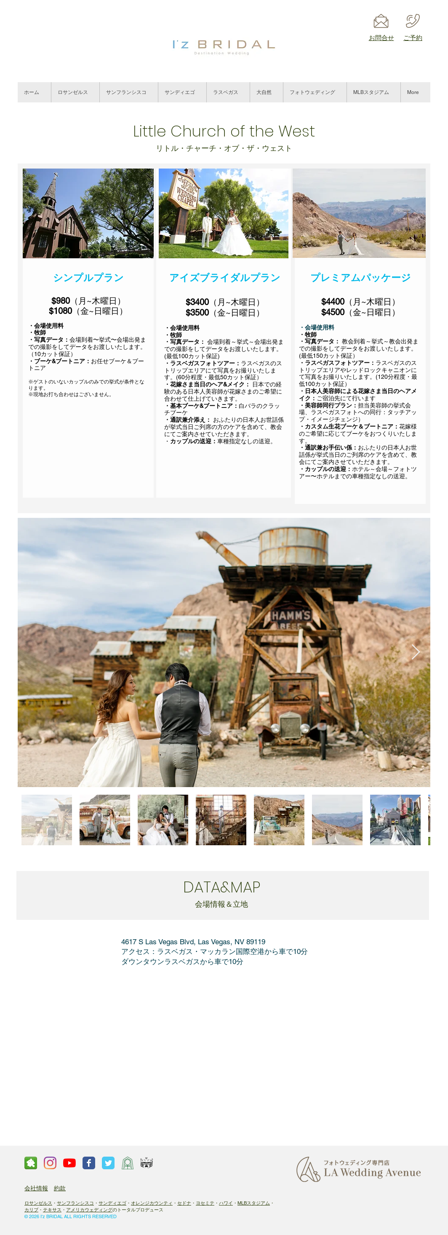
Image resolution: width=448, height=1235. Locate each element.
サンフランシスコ (75, 1203)
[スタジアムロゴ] (147, 1163)
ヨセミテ (205, 1203)
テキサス (52, 1210)
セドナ (184, 1203)
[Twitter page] (108, 1163)
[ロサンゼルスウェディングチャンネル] (69, 1163)
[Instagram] (50, 1163)
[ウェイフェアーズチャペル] (127, 1163)
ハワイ (226, 1203)
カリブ (31, 1210)
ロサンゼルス (38, 1203)
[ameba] (30, 1163)
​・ (175, 1203)
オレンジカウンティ (152, 1203)
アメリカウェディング (89, 1210)
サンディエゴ (112, 1203)
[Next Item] (416, 652)
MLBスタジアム (253, 1203)
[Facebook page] (89, 1163)
